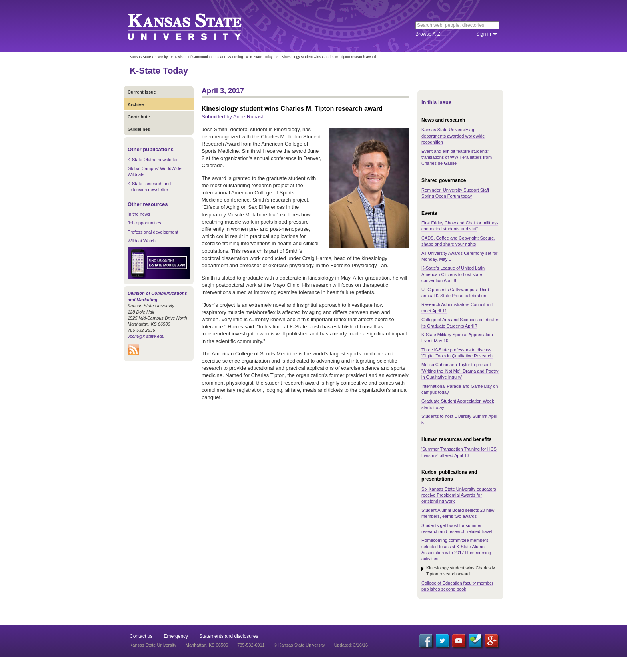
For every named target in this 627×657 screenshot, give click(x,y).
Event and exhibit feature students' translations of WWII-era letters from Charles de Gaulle (456, 157)
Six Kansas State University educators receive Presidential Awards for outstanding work (458, 495)
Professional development (153, 232)
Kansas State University (195, 26)
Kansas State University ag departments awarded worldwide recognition (453, 135)
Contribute (139, 116)
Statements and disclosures (228, 636)
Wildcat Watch (142, 240)
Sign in (483, 34)
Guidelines (139, 129)
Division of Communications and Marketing (209, 57)
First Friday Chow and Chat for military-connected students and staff (459, 225)
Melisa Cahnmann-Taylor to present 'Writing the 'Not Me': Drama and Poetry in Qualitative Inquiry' (460, 370)
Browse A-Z (427, 34)
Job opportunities (144, 222)
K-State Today (261, 57)
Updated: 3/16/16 (351, 645)
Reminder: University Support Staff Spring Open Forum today (455, 193)
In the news (139, 214)
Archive (136, 104)
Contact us (141, 636)
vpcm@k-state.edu (146, 336)
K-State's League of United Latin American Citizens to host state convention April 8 (453, 274)
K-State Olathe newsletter (153, 159)
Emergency (176, 636)
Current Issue (142, 92)
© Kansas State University (299, 645)
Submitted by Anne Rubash (233, 117)
